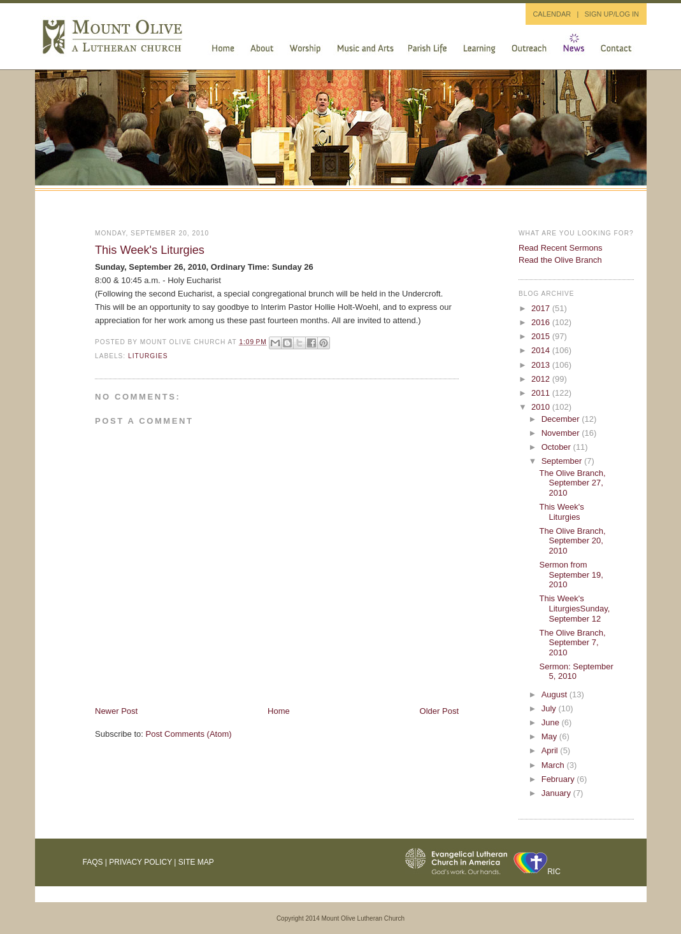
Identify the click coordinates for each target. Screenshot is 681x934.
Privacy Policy (140, 862)
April (551, 750)
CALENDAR (552, 14)
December (561, 419)
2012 (541, 379)
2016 (541, 322)
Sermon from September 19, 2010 (571, 574)
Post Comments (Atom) (189, 734)
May (550, 736)
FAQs (93, 862)
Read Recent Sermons (561, 248)
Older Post (439, 711)
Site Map (196, 862)
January (557, 793)
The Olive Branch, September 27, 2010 (572, 483)
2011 (541, 393)
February (559, 779)
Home (279, 711)
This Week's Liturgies (149, 250)
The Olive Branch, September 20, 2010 (572, 540)
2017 (541, 308)
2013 (541, 365)
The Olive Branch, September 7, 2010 (572, 642)
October (557, 447)
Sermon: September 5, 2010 (576, 671)
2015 (541, 336)
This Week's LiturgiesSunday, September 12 (574, 608)
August (555, 694)
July (550, 708)
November (561, 433)
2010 (541, 407)
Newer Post (116, 711)
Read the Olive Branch (560, 260)
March (554, 765)
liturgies (148, 355)
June (551, 722)
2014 (541, 350)
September (562, 461)
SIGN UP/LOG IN (611, 14)
